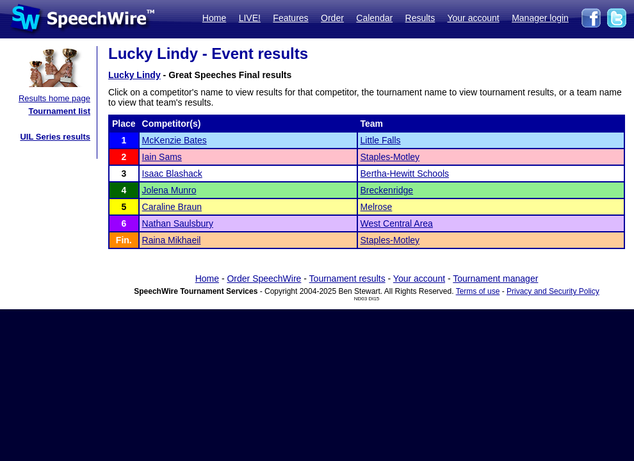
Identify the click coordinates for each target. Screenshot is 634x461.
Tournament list (59, 111)
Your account (473, 18)
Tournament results (347, 278)
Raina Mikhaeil (171, 240)
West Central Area (397, 223)
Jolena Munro (169, 190)
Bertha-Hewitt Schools (405, 173)
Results (420, 18)
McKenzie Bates (174, 140)
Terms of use (478, 291)
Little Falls (381, 140)
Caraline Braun (172, 207)
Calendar (374, 18)
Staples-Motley (390, 157)
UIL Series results (55, 137)
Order (332, 18)
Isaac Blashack (172, 173)
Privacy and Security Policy (553, 291)
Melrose (377, 207)
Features (290, 18)
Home (214, 18)
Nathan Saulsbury (177, 223)
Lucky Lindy (134, 75)
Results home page (54, 98)
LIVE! (250, 18)
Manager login (540, 18)
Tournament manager (495, 278)
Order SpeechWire (264, 278)
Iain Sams (162, 157)
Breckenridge (387, 190)
